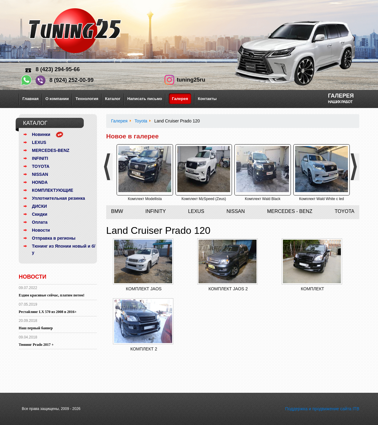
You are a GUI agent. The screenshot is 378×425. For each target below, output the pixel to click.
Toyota (344, 211)
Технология (86, 98)
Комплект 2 (143, 348)
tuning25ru (191, 80)
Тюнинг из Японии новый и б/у (63, 249)
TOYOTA (40, 166)
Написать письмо (144, 98)
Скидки (39, 214)
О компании (57, 98)
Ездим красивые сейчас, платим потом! (51, 295)
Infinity (155, 211)
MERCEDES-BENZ (50, 150)
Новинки (41, 134)
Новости (41, 230)
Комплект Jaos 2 (228, 288)
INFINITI (40, 158)
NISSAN (40, 174)
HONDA (40, 182)
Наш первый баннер (36, 328)
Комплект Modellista (145, 199)
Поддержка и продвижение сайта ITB (322, 408)
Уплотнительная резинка (58, 198)
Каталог (112, 98)
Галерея (180, 98)
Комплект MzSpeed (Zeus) (203, 199)
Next (356, 166)
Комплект (312, 288)
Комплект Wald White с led (321, 199)
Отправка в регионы (53, 238)
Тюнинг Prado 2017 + (36, 344)
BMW (117, 211)
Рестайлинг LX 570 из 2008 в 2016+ (48, 312)
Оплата (40, 222)
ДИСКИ (39, 206)
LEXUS (39, 142)
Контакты (207, 98)
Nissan (235, 211)
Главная (30, 98)
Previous (109, 166)
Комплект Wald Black (262, 199)
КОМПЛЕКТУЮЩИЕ (52, 190)
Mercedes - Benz (289, 211)
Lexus (196, 211)
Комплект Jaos (143, 288)
